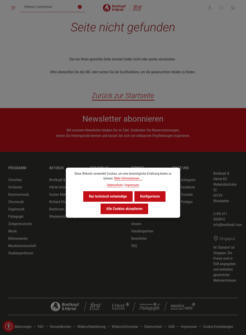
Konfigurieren (150, 196)
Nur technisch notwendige (108, 196)
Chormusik (16, 202)
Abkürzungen (22, 326)
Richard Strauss (60, 202)
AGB (171, 326)
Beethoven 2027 (60, 209)
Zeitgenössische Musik (20, 227)
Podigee (183, 202)
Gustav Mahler (59, 194)
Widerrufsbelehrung (91, 326)
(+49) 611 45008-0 (220, 216)
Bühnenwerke (18, 238)
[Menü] (13, 8)
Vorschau (15, 180)
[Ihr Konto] (209, 8)
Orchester (15, 187)
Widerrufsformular (125, 326)
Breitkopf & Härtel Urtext (58, 183)
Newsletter (139, 238)
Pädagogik (16, 216)
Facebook (184, 187)
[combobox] (47, 7)
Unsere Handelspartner (142, 227)
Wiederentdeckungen (64, 216)
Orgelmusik (16, 209)
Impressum (189, 326)
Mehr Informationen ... (128, 178)
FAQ (134, 246)
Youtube (183, 194)
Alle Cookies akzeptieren (124, 209)
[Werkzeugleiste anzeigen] (9, 326)
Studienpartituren (20, 253)
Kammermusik (18, 194)
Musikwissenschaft (22, 246)
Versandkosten (60, 326)
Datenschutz (153, 326)
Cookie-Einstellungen (218, 326)
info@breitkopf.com (227, 225)
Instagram (184, 180)
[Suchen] (80, 7)
